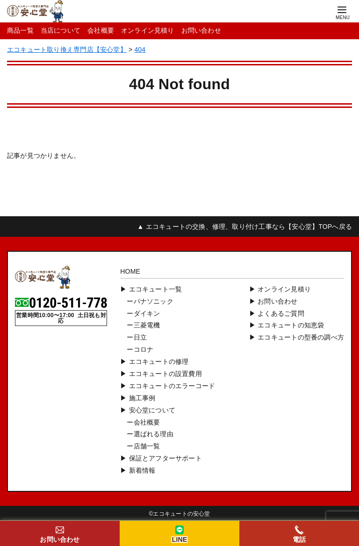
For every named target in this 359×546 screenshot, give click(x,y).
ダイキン (147, 313)
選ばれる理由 (153, 434)
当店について (60, 30)
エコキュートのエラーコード (172, 386)
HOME (130, 271)
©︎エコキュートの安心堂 (179, 514)
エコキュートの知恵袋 (291, 325)
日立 (140, 337)
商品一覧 (20, 30)
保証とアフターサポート (165, 458)
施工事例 (142, 398)
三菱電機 (147, 325)
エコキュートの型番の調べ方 (301, 337)
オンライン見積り (147, 30)
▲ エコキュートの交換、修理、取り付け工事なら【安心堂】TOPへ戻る (244, 226)
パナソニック (153, 301)
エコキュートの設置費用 (165, 373)
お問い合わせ (201, 30)
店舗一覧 (147, 446)
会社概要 (100, 30)
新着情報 (142, 470)
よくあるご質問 (281, 313)
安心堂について (152, 410)
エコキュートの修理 (159, 361)
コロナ (144, 349)
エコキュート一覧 (155, 289)
